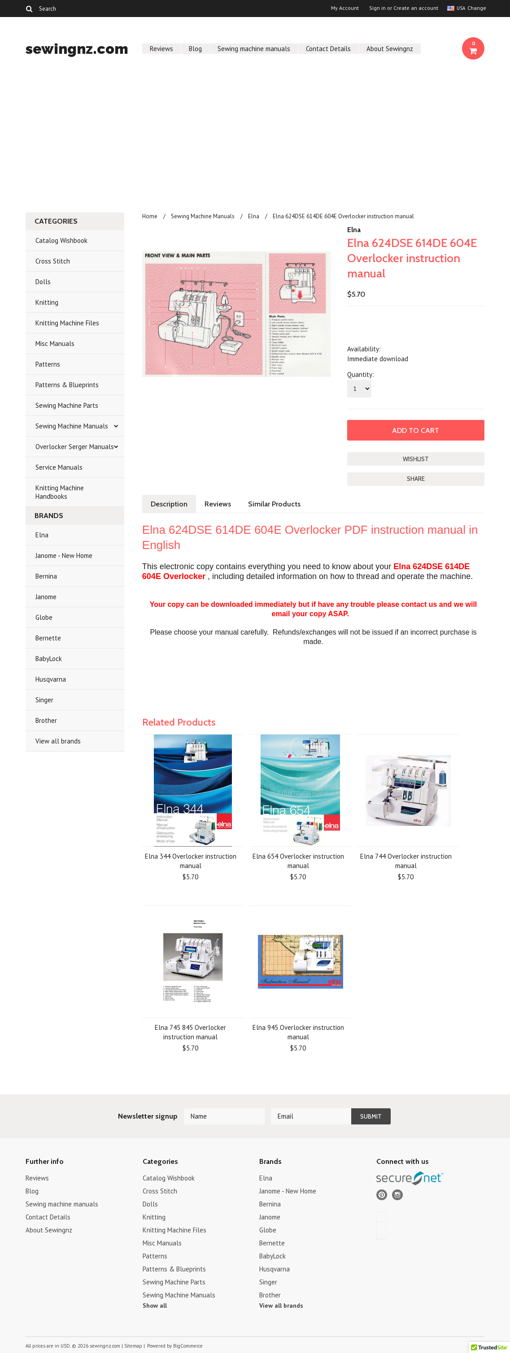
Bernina (46, 576)
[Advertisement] (255, 138)
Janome (46, 596)
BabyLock (48, 658)
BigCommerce (188, 1346)
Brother (46, 720)
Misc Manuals (54, 343)
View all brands (58, 741)
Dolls (43, 281)
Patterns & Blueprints (67, 384)
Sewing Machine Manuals (71, 426)
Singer (44, 700)
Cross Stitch (52, 261)
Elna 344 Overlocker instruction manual (190, 861)
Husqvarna (50, 679)
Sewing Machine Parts (66, 405)
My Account (345, 8)
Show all (155, 1305)
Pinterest (382, 1195)
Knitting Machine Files (67, 323)
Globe (43, 617)
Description (169, 504)
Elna (41, 535)
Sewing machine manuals (254, 48)
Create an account (415, 8)
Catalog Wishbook (61, 240)
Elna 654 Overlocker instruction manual (298, 861)
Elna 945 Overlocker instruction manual (298, 1032)
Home (149, 216)
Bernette (48, 638)
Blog (195, 48)
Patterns (47, 364)
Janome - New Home (63, 555)
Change (475, 7)
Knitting (46, 302)
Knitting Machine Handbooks (59, 492)
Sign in (377, 8)
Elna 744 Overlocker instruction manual (406, 861)
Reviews (161, 48)
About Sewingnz (389, 48)
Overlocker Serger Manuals (74, 446)
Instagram (397, 1195)
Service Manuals (59, 467)
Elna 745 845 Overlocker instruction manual (190, 1032)
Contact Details (328, 48)
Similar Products (274, 504)
